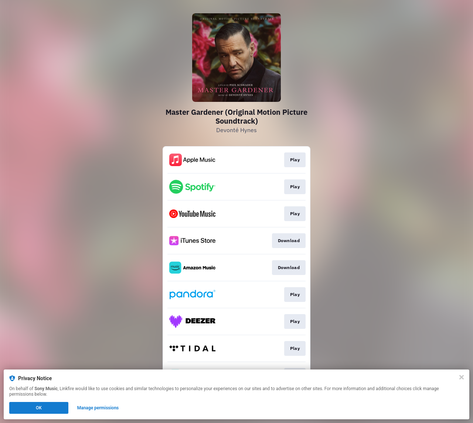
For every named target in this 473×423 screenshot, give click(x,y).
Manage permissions (98, 407)
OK (39, 407)
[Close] (461, 377)
